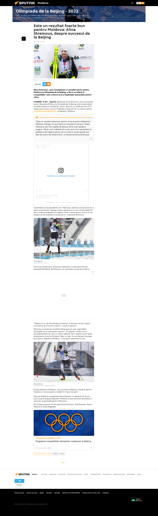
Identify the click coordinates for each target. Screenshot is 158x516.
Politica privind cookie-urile (91, 493)
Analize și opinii (119, 474)
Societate (52, 474)
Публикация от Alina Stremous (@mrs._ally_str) (61, 202)
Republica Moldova (75, 474)
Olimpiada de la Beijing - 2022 (48, 438)
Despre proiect (19, 493)
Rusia (86, 474)
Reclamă (57, 493)
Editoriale (131, 474)
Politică (44, 474)
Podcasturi (107, 474)
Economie (62, 474)
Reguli (42, 493)
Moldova (55, 453)
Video (139, 474)
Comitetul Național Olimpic (45, 111)
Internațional (95, 474)
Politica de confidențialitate (71, 493)
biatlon (62, 453)
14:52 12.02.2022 (39, 42)
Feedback (106, 493)
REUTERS (37, 263)
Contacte (49, 493)
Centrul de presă (32, 493)
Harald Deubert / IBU (44, 80)
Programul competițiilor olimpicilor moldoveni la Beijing (63, 442)
